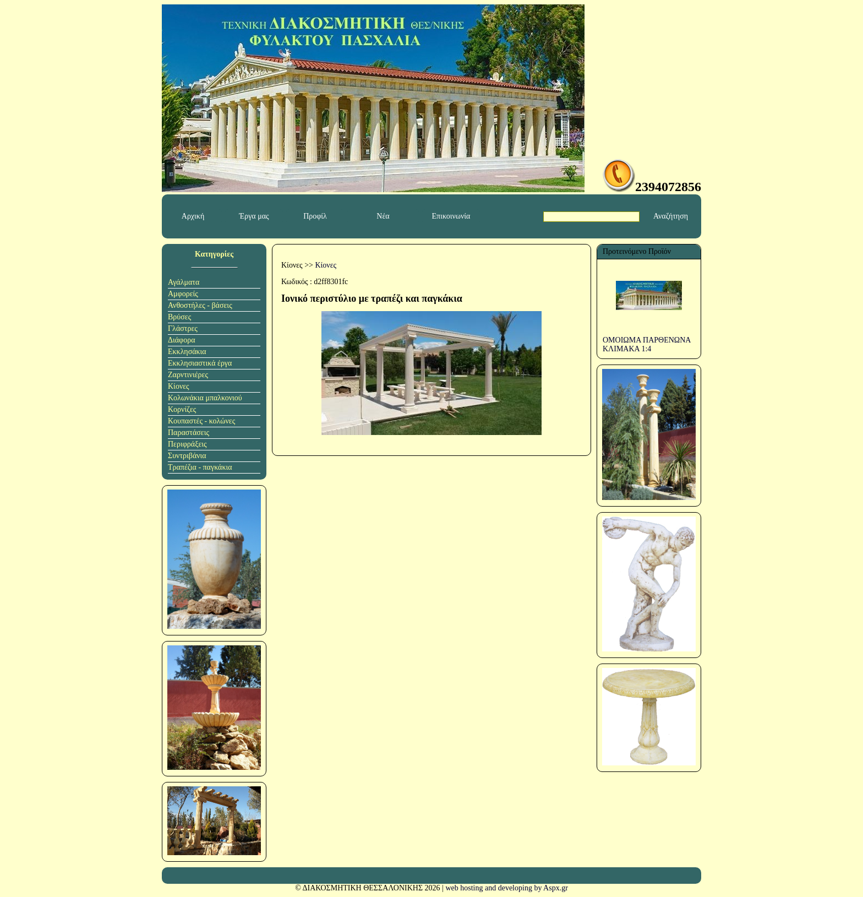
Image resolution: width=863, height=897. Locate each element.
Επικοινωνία (451, 216)
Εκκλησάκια (187, 351)
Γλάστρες (183, 328)
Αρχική (193, 216)
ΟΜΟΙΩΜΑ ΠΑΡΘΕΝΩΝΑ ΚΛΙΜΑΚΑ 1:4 (647, 344)
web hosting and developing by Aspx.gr (506, 888)
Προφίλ (315, 216)
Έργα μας (254, 216)
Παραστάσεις (188, 432)
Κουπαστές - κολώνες (201, 421)
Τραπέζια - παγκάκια (200, 467)
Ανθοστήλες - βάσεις (200, 305)
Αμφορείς (183, 294)
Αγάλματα (183, 282)
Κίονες (178, 386)
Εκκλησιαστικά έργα (200, 363)
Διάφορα (181, 340)
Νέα (382, 216)
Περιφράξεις (187, 444)
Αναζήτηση (670, 216)
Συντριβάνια (187, 456)
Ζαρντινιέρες (188, 375)
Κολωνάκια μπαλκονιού (205, 398)
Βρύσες (179, 317)
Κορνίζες (182, 409)
